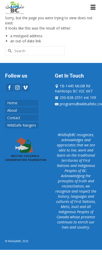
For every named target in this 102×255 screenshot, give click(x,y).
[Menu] (93, 7)
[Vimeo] (25, 87)
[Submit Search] (9, 50)
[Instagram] (17, 87)
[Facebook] (9, 87)
